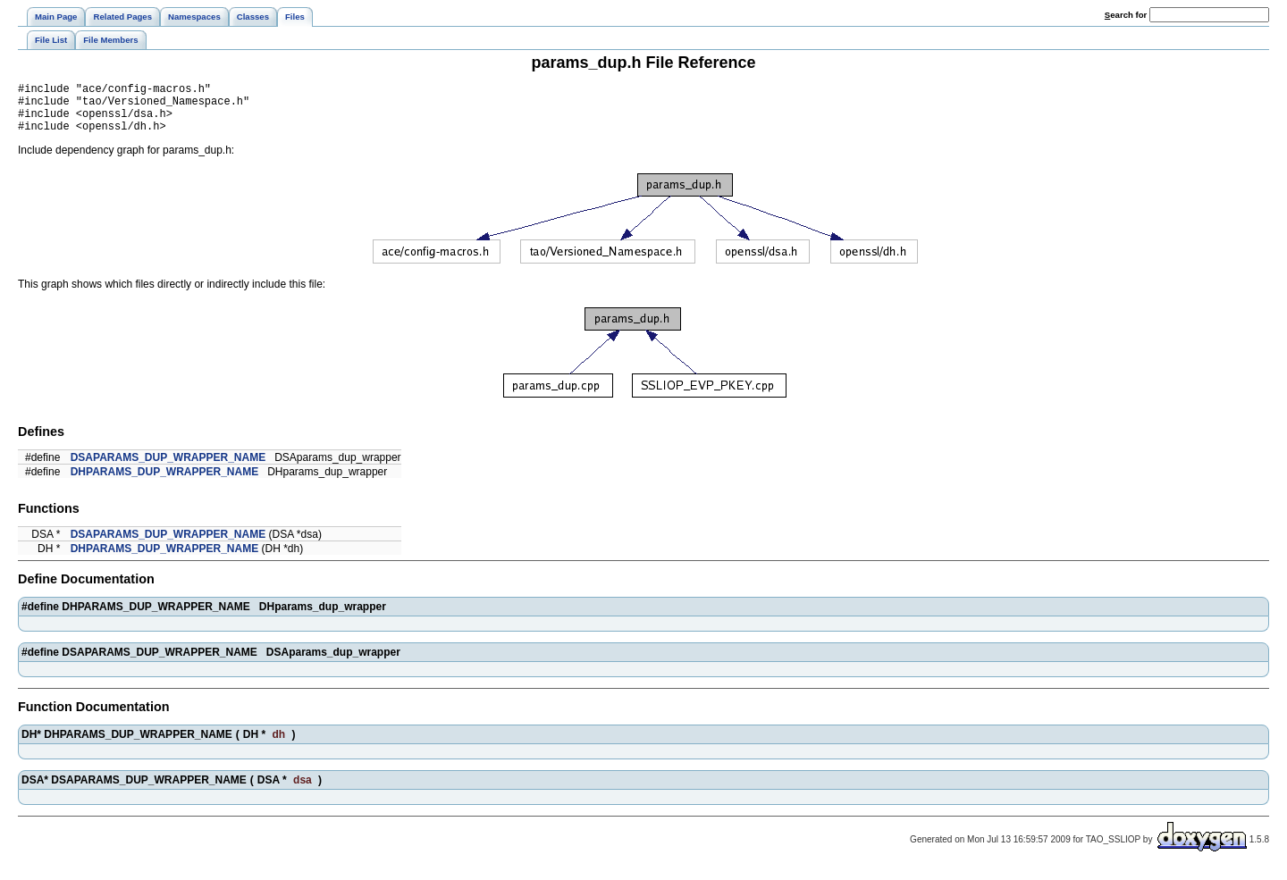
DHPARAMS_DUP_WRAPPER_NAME (164, 482)
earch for (1125, 15)
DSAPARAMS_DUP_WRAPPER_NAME (168, 468)
